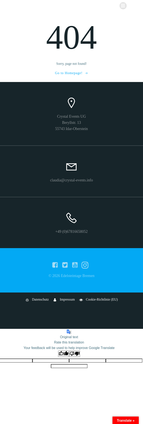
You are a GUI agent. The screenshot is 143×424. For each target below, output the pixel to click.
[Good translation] (63, 354)
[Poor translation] (74, 354)
